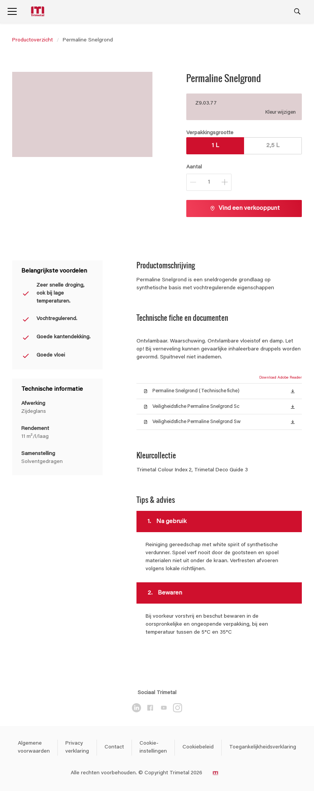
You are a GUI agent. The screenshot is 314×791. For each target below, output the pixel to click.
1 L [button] (215, 146)
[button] (293, 391)
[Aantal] (209, 182)
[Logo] (38, 11)
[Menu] (12, 11)
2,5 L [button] (272, 146)
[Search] (297, 11)
